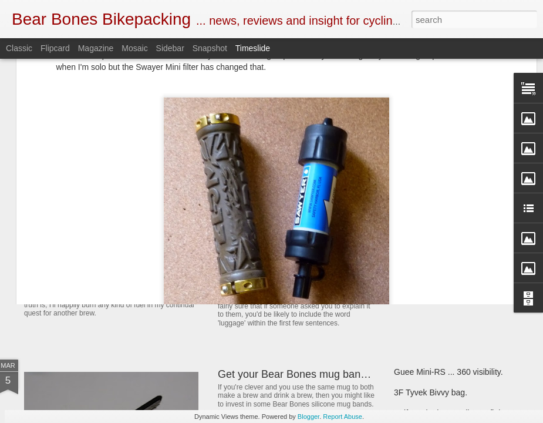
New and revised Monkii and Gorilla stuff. (314, 284)
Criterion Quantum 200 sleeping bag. (461, 292)
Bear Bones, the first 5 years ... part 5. (463, 251)
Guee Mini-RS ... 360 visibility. (448, 372)
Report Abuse (342, 416)
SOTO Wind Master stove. (106, 273)
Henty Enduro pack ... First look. (452, 230)
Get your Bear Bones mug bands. (296, 374)
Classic (19, 48)
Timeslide (252, 48)
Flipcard (55, 48)
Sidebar (170, 48)
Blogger (308, 416)
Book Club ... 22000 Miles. (279, 225)
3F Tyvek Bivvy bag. (430, 392)
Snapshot (210, 48)
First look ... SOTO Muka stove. (451, 271)
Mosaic (134, 48)
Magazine (96, 48)
